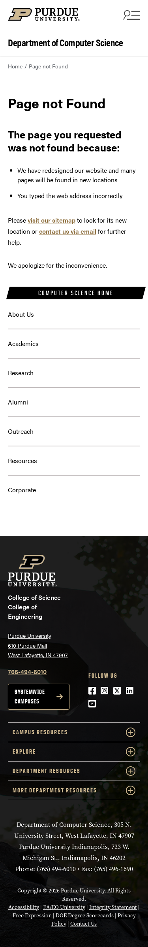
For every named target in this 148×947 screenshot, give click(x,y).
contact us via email (67, 231)
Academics (23, 343)
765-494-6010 (27, 671)
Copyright (29, 890)
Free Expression (32, 915)
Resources (22, 460)
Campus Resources (74, 732)
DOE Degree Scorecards (85, 915)
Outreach (21, 431)
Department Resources (74, 771)
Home (15, 66)
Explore (74, 751)
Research (21, 372)
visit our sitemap (51, 220)
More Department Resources (74, 790)
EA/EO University (64, 907)
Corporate (22, 489)
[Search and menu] (130, 14)
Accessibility (23, 907)
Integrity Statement (113, 907)
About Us (21, 314)
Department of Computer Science (65, 41)
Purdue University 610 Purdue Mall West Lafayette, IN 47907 (38, 645)
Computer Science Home (75, 293)
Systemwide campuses (30, 696)
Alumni (18, 401)
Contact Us (83, 924)
